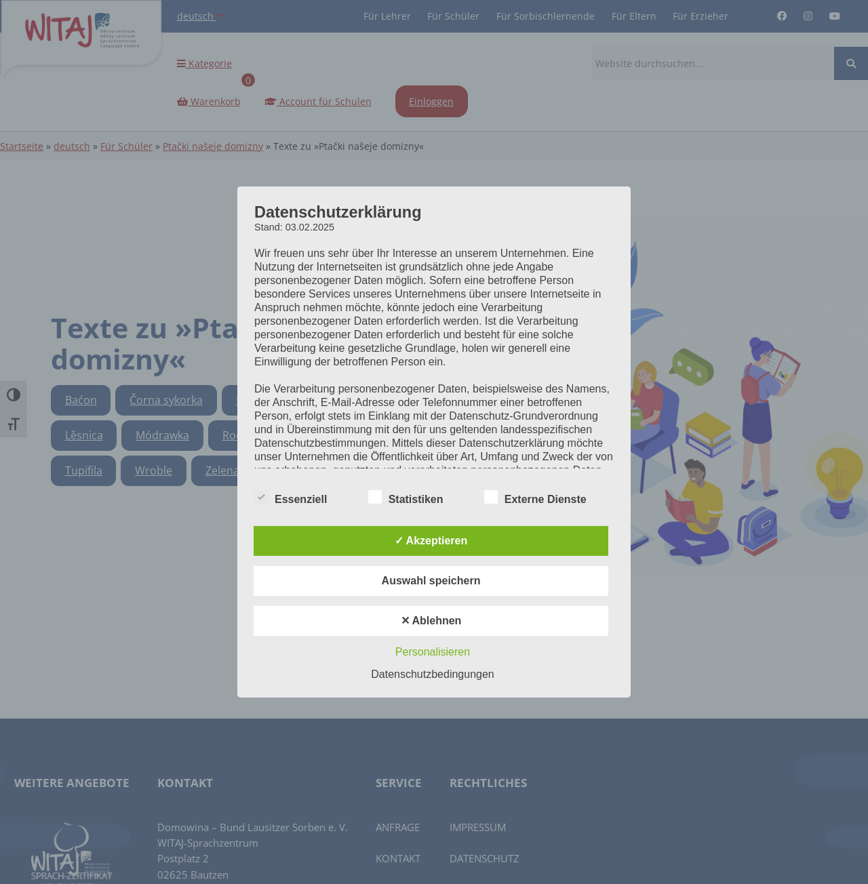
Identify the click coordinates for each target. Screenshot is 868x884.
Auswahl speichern (431, 580)
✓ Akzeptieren (431, 540)
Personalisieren (432, 652)
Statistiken (405, 497)
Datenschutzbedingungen (432, 674)
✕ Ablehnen (431, 620)
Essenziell (290, 497)
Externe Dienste (535, 497)
